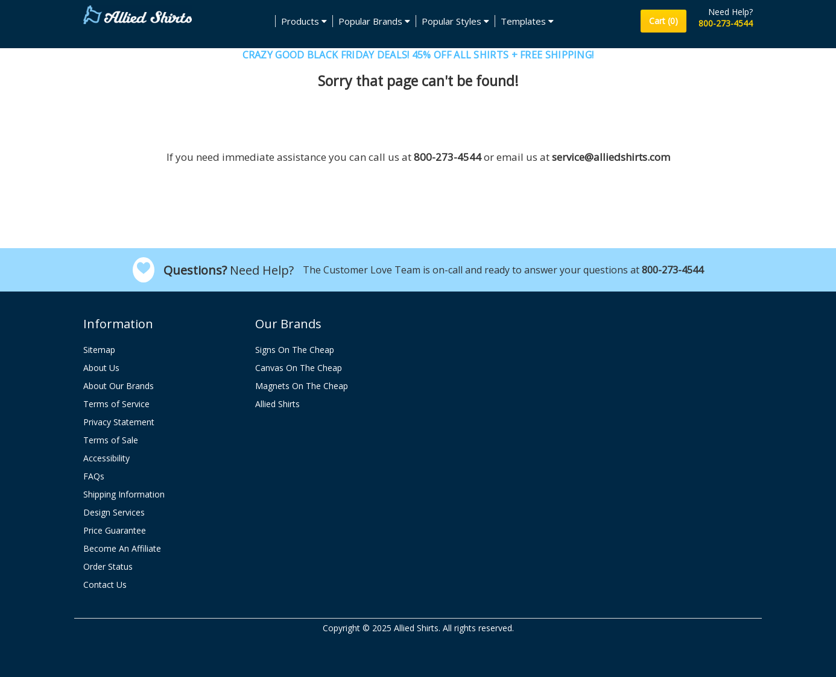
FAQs (93, 476)
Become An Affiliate (122, 548)
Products (304, 21)
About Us (101, 367)
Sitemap (99, 349)
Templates (527, 21)
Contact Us (105, 584)
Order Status (108, 566)
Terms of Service (116, 404)
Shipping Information (124, 494)
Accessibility (106, 458)
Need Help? (730, 11)
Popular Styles (455, 21)
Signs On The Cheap (294, 349)
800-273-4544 (725, 23)
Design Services (114, 512)
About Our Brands (118, 386)
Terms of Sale (110, 440)
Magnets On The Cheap (301, 386)
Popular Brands (374, 21)
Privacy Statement (118, 422)
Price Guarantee (114, 530)
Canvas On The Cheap (298, 367)
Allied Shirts (277, 404)
